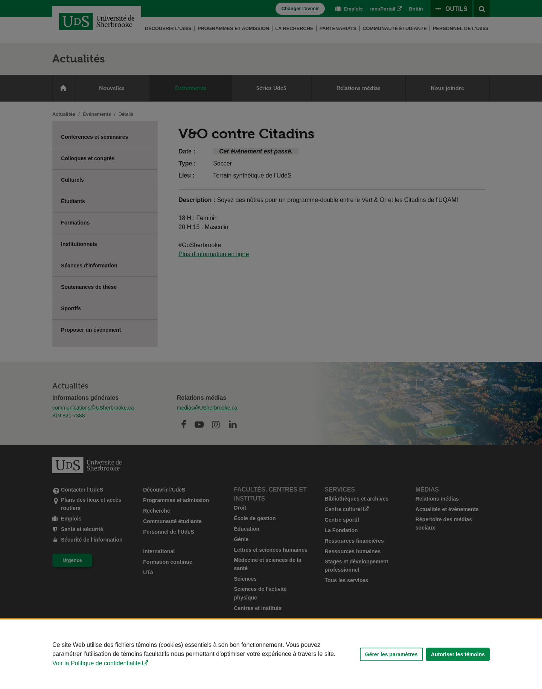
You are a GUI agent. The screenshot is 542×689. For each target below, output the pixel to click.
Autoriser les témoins (458, 654)
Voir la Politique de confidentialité (96, 663)
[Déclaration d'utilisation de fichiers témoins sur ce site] (271, 654)
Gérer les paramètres (391, 654)
